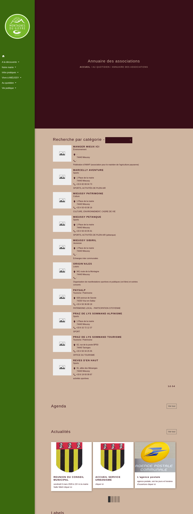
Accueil (85, 67)
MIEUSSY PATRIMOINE (88, 193)
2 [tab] (112, 499)
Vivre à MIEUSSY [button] (10, 77)
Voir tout (171, 406)
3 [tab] (115, 499)
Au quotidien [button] (8, 83)
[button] (17, 56)
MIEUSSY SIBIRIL (85, 240)
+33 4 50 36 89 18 (84, 304)
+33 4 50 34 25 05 (84, 351)
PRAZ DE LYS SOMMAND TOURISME (97, 337)
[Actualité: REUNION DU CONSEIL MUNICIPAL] (71, 466)
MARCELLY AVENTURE (88, 170)
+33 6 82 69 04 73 (84, 184)
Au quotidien (101, 67)
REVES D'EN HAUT (85, 360)
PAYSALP (79, 290)
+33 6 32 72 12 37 (84, 328)
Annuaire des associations (130, 67)
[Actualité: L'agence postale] (155, 465)
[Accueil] (17, 26)
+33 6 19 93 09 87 (84, 374)
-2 (170, 386)
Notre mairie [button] (8, 67)
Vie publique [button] (8, 88)
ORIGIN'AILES (82, 263)
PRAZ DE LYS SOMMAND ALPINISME (97, 313)
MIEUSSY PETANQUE (87, 217)
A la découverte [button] (9, 62)
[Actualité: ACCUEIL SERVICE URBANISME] (113, 465)
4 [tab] (118, 499)
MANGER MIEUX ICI (86, 146)
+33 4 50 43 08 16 (84, 208)
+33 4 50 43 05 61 (84, 231)
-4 (174, 386)
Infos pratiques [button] (9, 72)
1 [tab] (109, 499)
